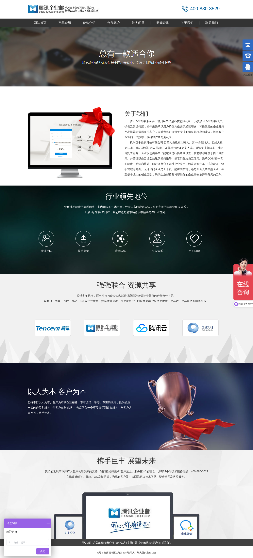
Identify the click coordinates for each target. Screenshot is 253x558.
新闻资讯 (162, 22)
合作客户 (113, 22)
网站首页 (40, 22)
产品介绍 (64, 22)
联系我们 (211, 22)
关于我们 (187, 22)
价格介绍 (89, 22)
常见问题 (138, 22)
